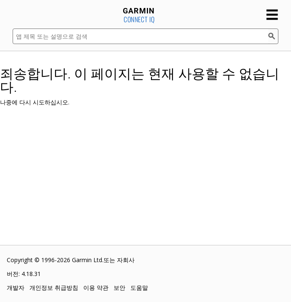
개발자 (15, 288)
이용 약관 (95, 288)
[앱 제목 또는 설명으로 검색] (140, 36)
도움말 (139, 288)
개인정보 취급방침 (53, 288)
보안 (119, 288)
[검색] (273, 36)
